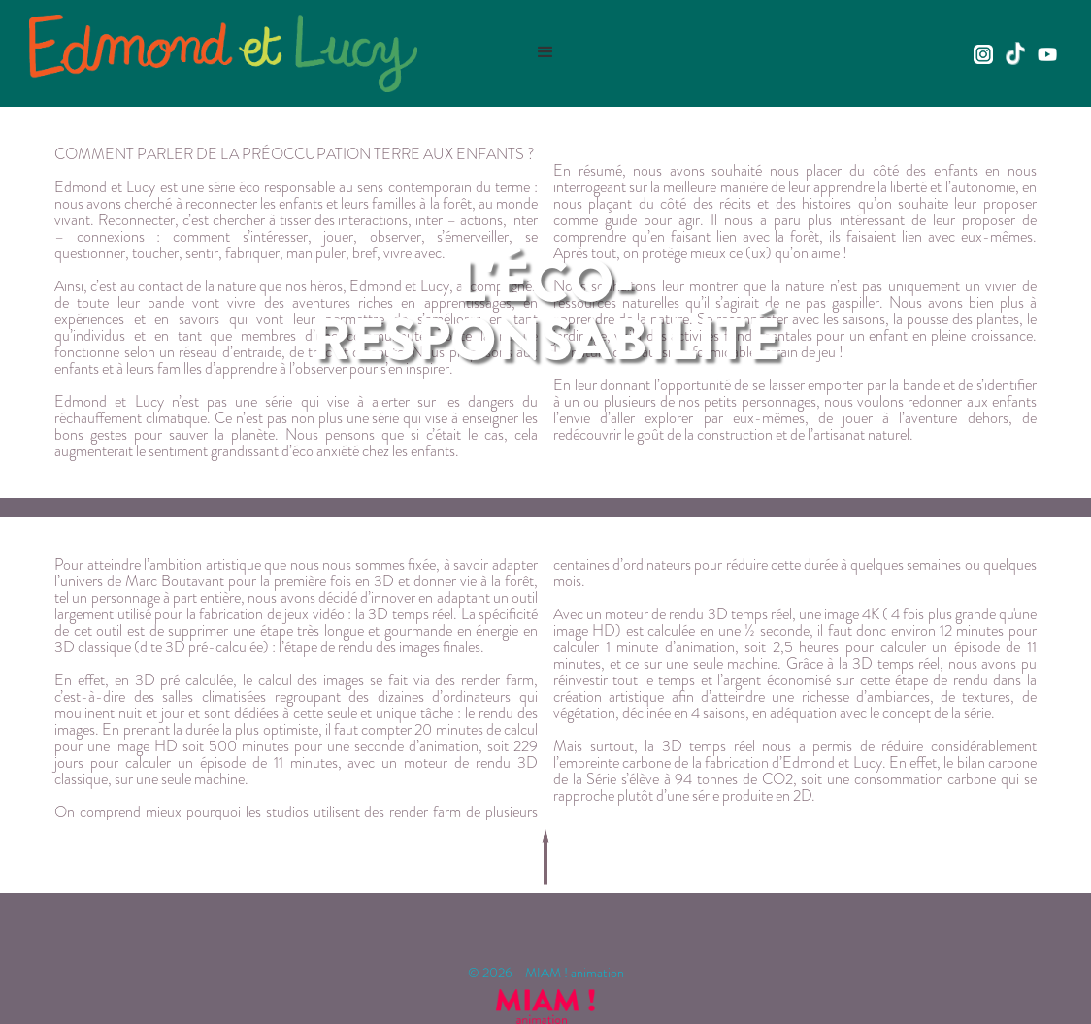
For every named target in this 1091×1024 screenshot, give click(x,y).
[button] (545, 52)
